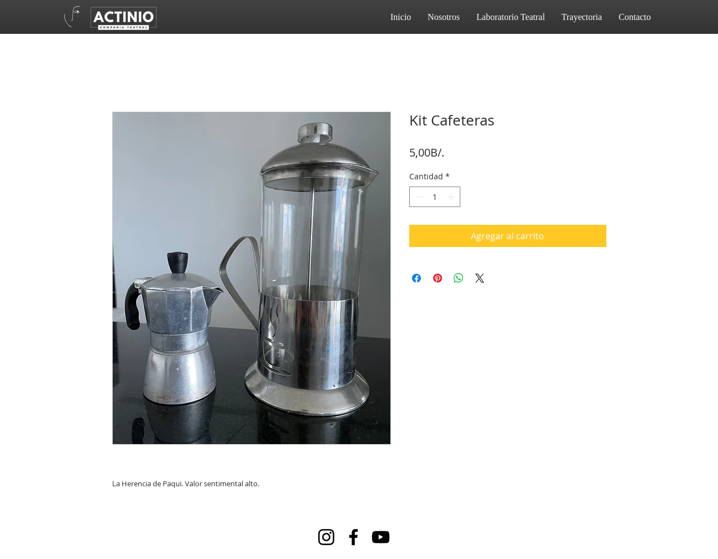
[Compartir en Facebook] (416, 278)
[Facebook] (353, 537)
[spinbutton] (435, 197)
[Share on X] (479, 278)
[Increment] (452, 197)
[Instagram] (326, 537)
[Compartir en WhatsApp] (458, 278)
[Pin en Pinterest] (437, 278)
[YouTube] (380, 537)
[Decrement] (418, 197)
